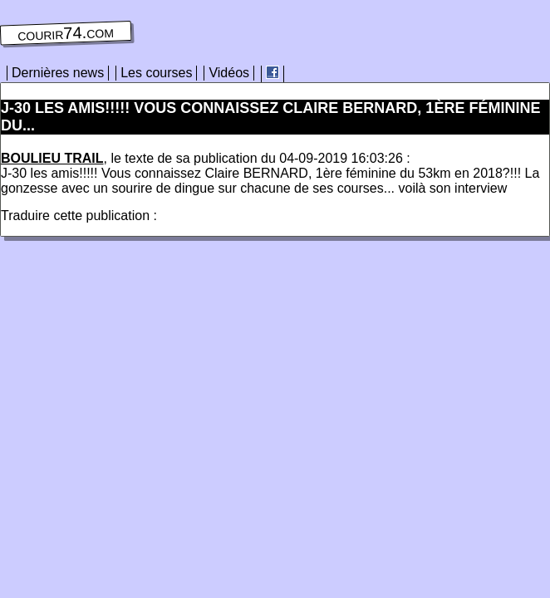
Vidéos (229, 73)
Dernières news (58, 73)
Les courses (156, 73)
